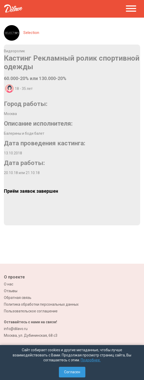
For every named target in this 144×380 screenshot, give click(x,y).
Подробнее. (91, 360)
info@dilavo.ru (16, 329)
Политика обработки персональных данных (41, 304)
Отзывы (10, 291)
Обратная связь (17, 298)
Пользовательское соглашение (31, 311)
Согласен (72, 372)
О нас (8, 284)
